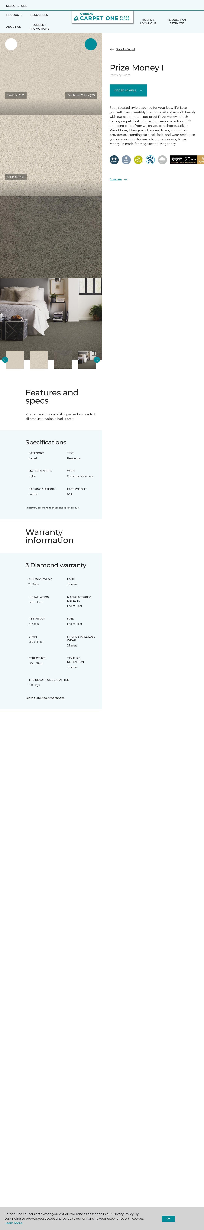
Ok (168, 1218)
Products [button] (14, 15)
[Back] (5, 360)
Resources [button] (39, 15)
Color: (15, 95)
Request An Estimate (177, 21)
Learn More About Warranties (44, 698)
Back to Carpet (122, 49)
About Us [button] (13, 26)
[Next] (97, 360)
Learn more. (14, 1223)
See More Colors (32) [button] (81, 95)
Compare (119, 179)
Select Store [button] (16, 6)
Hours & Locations (148, 21)
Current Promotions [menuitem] (39, 26)
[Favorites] (194, 21)
